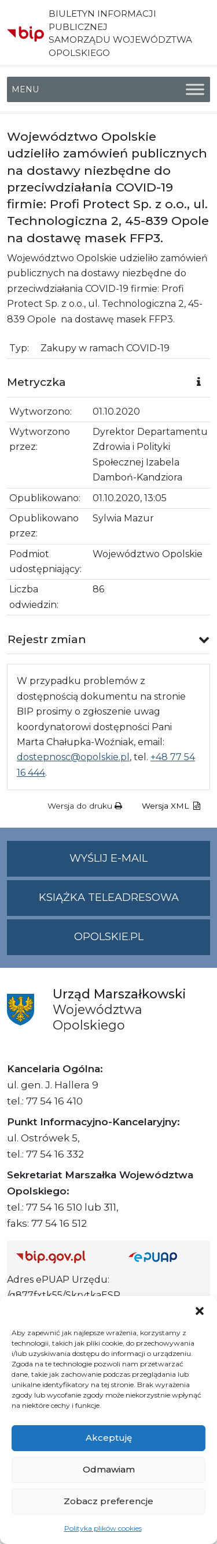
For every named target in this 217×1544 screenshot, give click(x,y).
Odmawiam (109, 1469)
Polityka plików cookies (103, 1528)
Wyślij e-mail (139, 863)
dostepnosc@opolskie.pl (73, 757)
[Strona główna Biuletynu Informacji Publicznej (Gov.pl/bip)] (63, 1256)
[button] (199, 1310)
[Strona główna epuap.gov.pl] (165, 1256)
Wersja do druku (84, 805)
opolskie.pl (109, 936)
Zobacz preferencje (108, 1501)
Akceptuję (109, 1437)
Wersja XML (171, 805)
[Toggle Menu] (195, 89)
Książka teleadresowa (109, 897)
